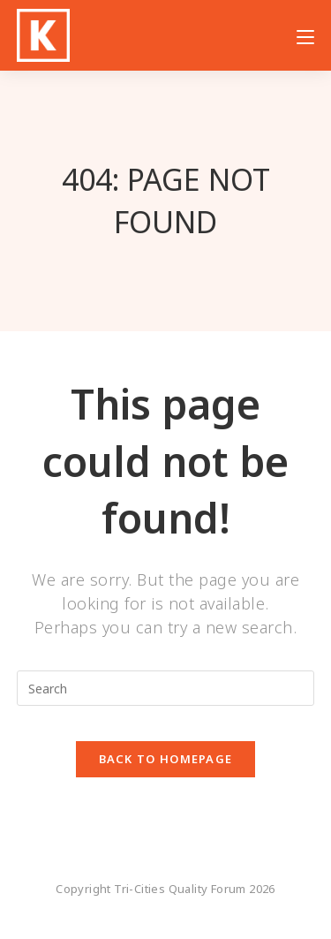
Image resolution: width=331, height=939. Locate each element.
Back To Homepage (166, 759)
